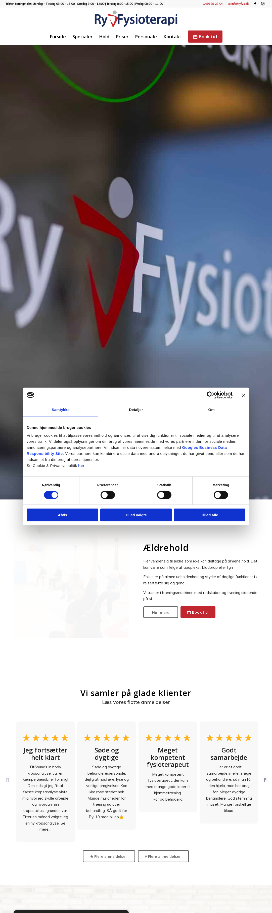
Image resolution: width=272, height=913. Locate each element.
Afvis (62, 515)
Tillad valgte (136, 515)
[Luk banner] (243, 395)
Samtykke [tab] (61, 409)
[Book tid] (197, 612)
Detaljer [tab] (136, 409)
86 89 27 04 (213, 4)
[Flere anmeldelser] (109, 856)
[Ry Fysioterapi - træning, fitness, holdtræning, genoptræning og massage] (136, 19)
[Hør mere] (160, 612)
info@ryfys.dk (238, 4)
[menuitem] (213, 4)
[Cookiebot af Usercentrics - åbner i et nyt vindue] (211, 395)
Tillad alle (209, 515)
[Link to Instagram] (262, 4)
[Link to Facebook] (255, 4)
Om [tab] (211, 409)
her (81, 465)
